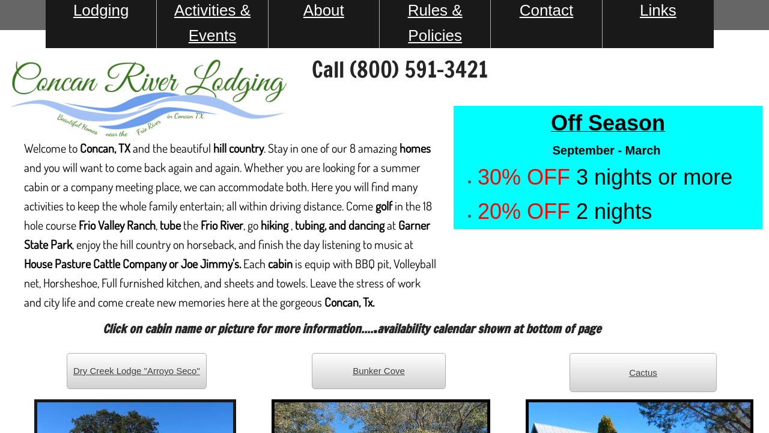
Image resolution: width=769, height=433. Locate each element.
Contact (547, 10)
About (323, 10)
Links (658, 10)
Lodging (101, 10)
